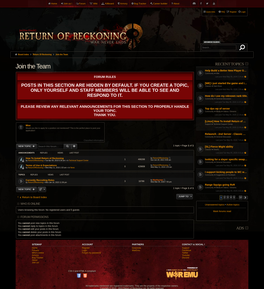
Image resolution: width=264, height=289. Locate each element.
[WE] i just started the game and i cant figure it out (226, 83)
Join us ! (68, 3)
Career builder (160, 3)
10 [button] (241, 197)
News (72, 168)
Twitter (185, 253)
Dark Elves (217, 86)
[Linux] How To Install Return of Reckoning (226, 121)
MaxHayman (158, 180)
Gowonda (136, 248)
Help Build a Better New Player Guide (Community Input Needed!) (226, 70)
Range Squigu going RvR (220, 184)
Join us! (35, 262)
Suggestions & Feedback (225, 175)
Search (242, 48)
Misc (28, 125)
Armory (123, 3)
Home (54, 3)
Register (86, 248)
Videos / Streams (229, 111)
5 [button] (234, 197)
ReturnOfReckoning (35, 160)
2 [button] (224, 197)
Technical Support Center (223, 124)
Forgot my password (91, 253)
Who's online (38, 253)
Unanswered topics (214, 204)
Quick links (210, 12)
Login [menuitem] (243, 12)
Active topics (232, 204)
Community (209, 73)
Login (84, 250)
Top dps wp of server (217, 108)
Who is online (30, 203)
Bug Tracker (140, 3)
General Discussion (223, 99)
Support (208, 124)
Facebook (186, 250)
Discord (185, 258)
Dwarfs (216, 149)
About (176, 3)
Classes (208, 86)
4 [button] (231, 197)
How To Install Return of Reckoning (45, 158)
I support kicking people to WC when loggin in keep (226, 172)
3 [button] (227, 197)
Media (218, 111)
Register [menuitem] (233, 12)
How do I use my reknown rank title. (226, 96)
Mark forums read (222, 211)
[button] (245, 197)
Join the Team (33, 66)
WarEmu (136, 250)
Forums (35, 250)
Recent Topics (229, 64)
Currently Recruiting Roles (40, 180)
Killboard (109, 3)
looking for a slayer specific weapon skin (226, 159)
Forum (82, 3)
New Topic (25, 146)
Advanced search (212, 41)
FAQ (223, 12)
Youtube (186, 255)
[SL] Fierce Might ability (219, 146)
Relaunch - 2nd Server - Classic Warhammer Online (226, 134)
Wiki (95, 3)
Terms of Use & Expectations (41, 165)
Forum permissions (34, 216)
